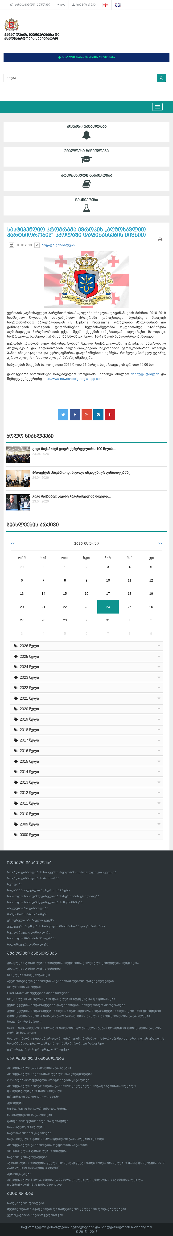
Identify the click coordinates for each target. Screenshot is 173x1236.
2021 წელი (26, 698)
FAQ (61, 4)
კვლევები (15, 1102)
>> (160, 543)
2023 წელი (26, 677)
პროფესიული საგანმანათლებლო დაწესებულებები (50, 1074)
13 (22, 593)
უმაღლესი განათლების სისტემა (34, 968)
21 (43, 607)
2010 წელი (26, 814)
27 (22, 620)
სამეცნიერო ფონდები (25, 1203)
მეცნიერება (86, 205)
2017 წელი (26, 740)
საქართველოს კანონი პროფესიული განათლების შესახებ (55, 1138)
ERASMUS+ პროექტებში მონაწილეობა (38, 993)
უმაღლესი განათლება (86, 156)
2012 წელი (26, 793)
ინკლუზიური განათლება (27, 908)
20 (22, 607)
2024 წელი (26, 667)
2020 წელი (26, 709)
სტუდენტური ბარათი (24, 1021)
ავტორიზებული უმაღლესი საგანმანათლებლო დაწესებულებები (60, 981)
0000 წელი (26, 835)
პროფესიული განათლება (86, 181)
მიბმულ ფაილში (145, 374)
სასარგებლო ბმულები (30, 4)
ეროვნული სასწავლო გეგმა (30, 920)
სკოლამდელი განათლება (28, 932)
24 (108, 607)
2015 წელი (26, 761)
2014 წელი (26, 772)
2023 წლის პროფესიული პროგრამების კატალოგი (48, 1080)
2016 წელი (26, 751)
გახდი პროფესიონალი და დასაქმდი (37, 1121)
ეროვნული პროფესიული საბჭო (33, 1096)
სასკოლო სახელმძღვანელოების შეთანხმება (44, 902)
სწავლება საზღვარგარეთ (28, 975)
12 (151, 580)
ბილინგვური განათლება (28, 944)
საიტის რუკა (84, 4)
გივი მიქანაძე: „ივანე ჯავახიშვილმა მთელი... (71, 496)
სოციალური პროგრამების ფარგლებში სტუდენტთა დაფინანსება (61, 999)
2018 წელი (26, 730)
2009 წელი (26, 824)
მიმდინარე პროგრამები (27, 914)
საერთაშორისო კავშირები (29, 1133)
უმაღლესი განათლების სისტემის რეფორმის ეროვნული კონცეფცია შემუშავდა (73, 963)
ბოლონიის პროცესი (24, 987)
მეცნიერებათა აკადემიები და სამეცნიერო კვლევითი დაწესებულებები (66, 1209)
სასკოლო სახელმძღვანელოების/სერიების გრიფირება (53, 896)
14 (43, 593)
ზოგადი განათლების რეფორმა (33, 878)
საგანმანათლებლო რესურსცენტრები (38, 890)
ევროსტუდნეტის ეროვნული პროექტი (38, 1049)
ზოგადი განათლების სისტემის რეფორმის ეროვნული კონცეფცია (61, 872)
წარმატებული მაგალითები (29, 1114)
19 (151, 593)
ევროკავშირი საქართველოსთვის (35, 1215)
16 (86, 593)
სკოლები (14, 884)
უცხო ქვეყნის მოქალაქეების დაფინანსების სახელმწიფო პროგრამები (66, 1005)
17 (108, 593)
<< (13, 543)
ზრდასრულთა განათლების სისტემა (37, 1150)
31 (108, 620)
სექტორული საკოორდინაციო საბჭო (37, 1108)
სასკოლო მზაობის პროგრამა (31, 938)
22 (65, 607)
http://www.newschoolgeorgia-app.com (73, 379)
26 (151, 607)
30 (43, 567)
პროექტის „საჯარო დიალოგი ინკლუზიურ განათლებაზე (81, 472)
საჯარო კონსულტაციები (27, 1157)
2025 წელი (26, 656)
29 (22, 567)
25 (130, 607)
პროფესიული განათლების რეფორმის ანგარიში (47, 1145)
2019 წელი (26, 719)
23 (86, 607)
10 (108, 580)
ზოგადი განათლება (86, 132)
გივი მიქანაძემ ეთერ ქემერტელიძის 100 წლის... (73, 449)
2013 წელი (26, 782)
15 (65, 593)
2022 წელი (26, 688)
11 (130, 580)
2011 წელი (26, 803)
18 (130, 593)
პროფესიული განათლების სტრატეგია (39, 1067)
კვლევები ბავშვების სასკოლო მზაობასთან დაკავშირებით (56, 926)
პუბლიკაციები (19, 1174)
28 (43, 620)
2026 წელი (26, 646)
